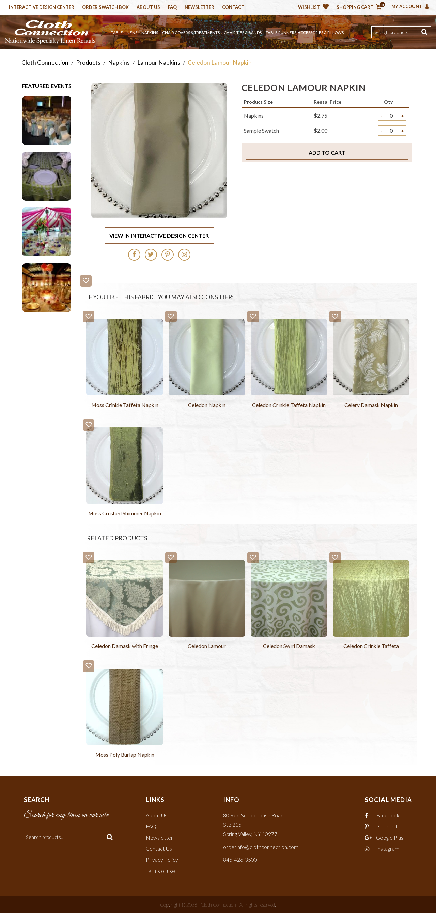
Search (425, 32)
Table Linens (124, 32)
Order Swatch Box (105, 7)
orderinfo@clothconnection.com (260, 847)
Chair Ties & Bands (243, 32)
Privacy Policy (162, 859)
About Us (148, 7)
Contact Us (159, 848)
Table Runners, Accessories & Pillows (305, 32)
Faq (172, 7)
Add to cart (327, 152)
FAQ (151, 827)
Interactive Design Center (41, 7)
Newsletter (199, 7)
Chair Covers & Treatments (191, 32)
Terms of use (160, 870)
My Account (410, 6)
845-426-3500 (240, 859)
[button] (86, 280)
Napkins (149, 32)
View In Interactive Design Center (159, 235)
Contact (233, 7)
